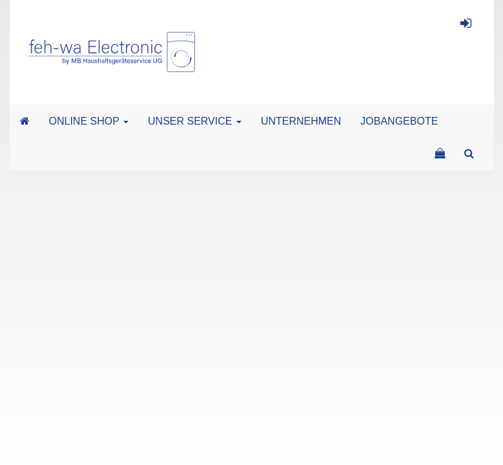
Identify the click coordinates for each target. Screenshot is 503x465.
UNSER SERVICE (194, 121)
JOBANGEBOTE (399, 121)
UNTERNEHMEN (301, 121)
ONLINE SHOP (89, 121)
